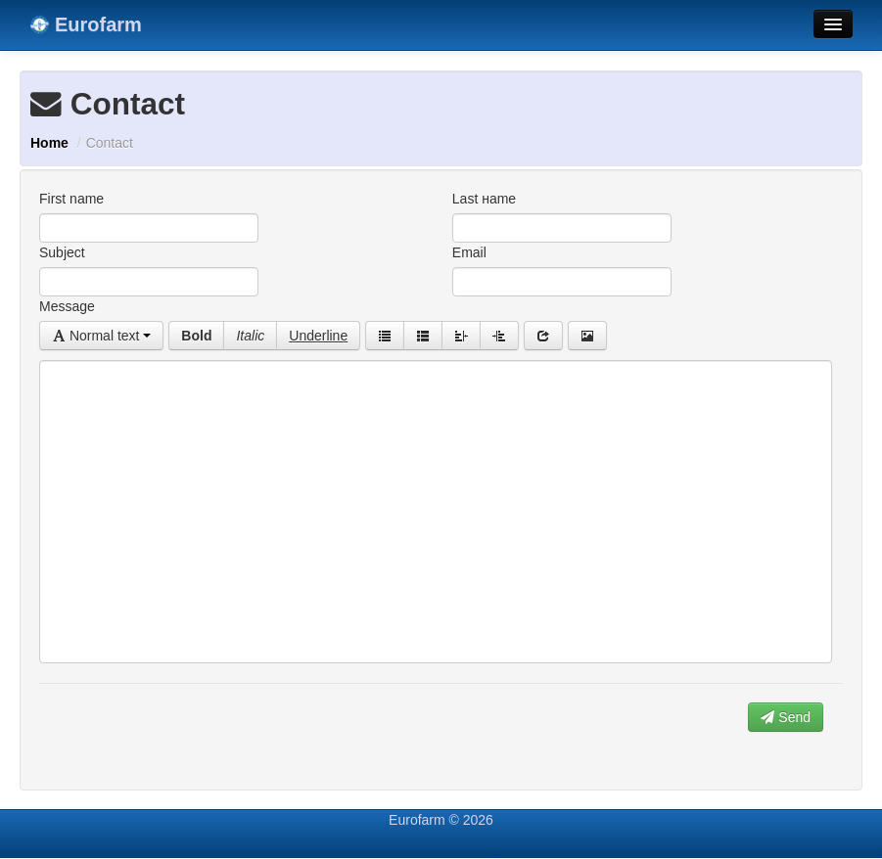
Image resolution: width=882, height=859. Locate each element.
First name (71, 198)
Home (49, 143)
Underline (318, 335)
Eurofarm (85, 24)
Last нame (484, 198)
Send (786, 717)
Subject (62, 252)
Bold (196, 335)
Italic (250, 335)
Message (67, 306)
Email (469, 252)
